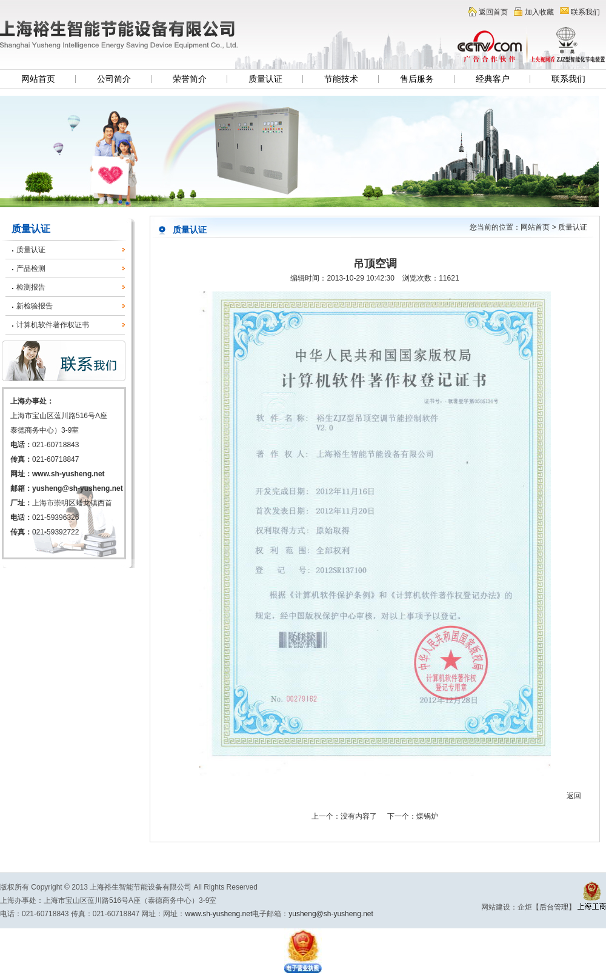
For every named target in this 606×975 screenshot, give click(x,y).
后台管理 (553, 907)
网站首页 (38, 79)
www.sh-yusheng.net (68, 474)
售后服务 (417, 79)
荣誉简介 (190, 79)
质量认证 (265, 79)
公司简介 (114, 79)
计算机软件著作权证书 (52, 325)
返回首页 (493, 12)
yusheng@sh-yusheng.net (77, 488)
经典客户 (493, 79)
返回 (574, 795)
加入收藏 (539, 12)
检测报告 (30, 287)
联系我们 (585, 12)
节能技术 (341, 79)
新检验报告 (34, 306)
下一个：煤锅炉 (412, 816)
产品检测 (30, 268)
